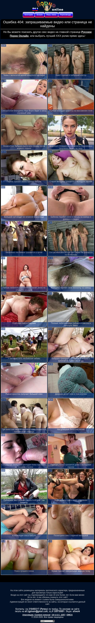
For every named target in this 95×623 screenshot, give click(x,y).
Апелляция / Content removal (36, 615)
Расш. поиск (51, 15)
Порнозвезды (65, 15)
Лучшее (40, 15)
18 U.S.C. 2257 (58, 615)
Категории (29, 15)
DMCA (70, 615)
